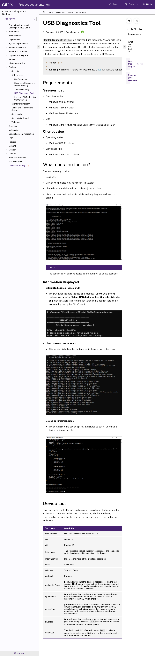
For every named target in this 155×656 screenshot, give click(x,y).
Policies (12, 142)
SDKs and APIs (15, 162)
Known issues (15, 36)
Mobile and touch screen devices (22, 109)
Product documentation (34, 4)
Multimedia (13, 130)
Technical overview (17, 47)
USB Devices (17, 75)
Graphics (13, 126)
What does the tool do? (130, 48)
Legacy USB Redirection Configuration (25, 98)
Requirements (134, 35)
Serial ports (16, 114)
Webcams (15, 122)
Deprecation (14, 40)
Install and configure (18, 51)
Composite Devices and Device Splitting (24, 84)
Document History (19, 165)
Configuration (20, 79)
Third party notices (17, 158)
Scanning (15, 71)
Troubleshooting (21, 89)
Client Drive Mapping (20, 104)
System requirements (18, 43)
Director (12, 154)
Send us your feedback (132, 78)
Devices (12, 67)
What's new (14, 32)
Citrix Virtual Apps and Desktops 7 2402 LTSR (19, 26)
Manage (12, 146)
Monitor (12, 150)
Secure (12, 59)
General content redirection (21, 134)
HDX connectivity (17, 63)
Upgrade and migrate (18, 55)
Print (11, 138)
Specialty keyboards (20, 118)
